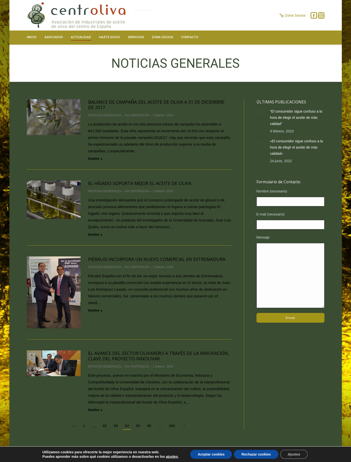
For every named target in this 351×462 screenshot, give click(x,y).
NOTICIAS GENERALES (104, 115)
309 (172, 426)
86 (149, 426)
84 (127, 426)
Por (137, 115)
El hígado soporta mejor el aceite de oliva (139, 183)
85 (138, 426)
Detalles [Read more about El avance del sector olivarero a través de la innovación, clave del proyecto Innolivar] (93, 410)
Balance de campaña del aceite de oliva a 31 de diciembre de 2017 (156, 104)
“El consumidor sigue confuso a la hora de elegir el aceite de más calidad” (296, 117)
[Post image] (261, 113)
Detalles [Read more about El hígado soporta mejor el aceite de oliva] (93, 234)
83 (116, 426)
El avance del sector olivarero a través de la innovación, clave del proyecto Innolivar (158, 356)
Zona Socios (293, 15)
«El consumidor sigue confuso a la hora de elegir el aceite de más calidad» (296, 147)
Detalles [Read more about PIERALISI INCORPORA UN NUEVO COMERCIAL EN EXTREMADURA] (93, 310)
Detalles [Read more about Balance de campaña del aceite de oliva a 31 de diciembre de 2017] (93, 158)
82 (105, 426)
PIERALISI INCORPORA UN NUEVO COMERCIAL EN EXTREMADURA (156, 259)
